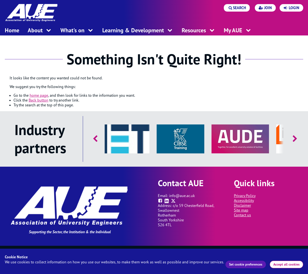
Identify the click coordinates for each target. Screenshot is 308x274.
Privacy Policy (245, 195)
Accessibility (244, 200)
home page (39, 95)
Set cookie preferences (245, 264)
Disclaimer (242, 205)
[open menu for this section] (48, 31)
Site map (241, 210)
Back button (38, 100)
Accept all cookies (286, 264)
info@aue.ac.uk (182, 195)
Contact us (242, 214)
